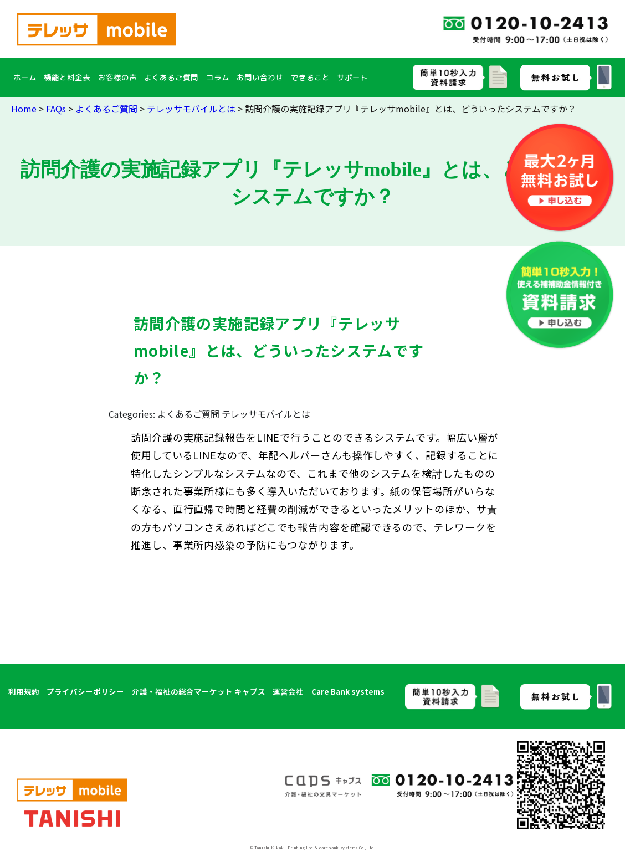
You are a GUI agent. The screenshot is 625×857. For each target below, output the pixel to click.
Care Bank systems (348, 691)
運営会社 (288, 691)
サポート (352, 77)
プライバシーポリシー (85, 691)
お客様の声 (117, 77)
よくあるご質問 (171, 77)
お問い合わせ (260, 77)
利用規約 (23, 691)
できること (310, 77)
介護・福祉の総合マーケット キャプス (198, 691)
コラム (217, 77)
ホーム (25, 77)
